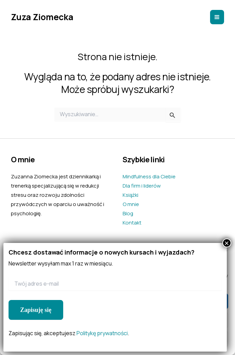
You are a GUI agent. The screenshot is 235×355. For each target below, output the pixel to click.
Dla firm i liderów (142, 185)
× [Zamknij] (226, 242)
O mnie (131, 204)
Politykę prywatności (102, 333)
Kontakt (132, 222)
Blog (128, 213)
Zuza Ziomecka (42, 17)
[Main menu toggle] (217, 17)
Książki (130, 195)
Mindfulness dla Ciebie (149, 176)
